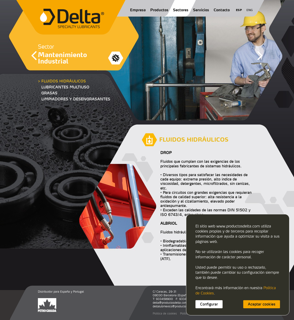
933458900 (164, 299)
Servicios (201, 10)
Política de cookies (165, 313)
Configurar (209, 304)
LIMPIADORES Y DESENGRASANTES (75, 99)
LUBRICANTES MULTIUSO (65, 87)
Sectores (180, 10)
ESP (239, 10)
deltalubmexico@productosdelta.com (176, 306)
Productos (159, 10)
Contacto (222, 10)
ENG (249, 10)
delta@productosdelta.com (170, 302)
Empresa (138, 10)
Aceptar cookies (261, 304)
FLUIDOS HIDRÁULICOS (63, 81)
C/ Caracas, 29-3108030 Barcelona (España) (171, 293)
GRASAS (49, 93)
